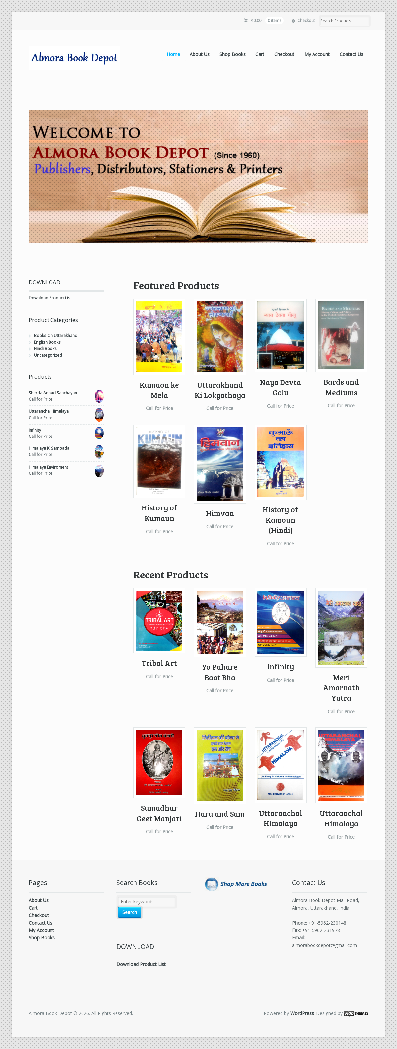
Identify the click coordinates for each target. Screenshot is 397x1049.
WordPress (302, 1013)
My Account (317, 54)
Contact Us (351, 54)
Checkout (306, 20)
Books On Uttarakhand (55, 335)
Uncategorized (48, 355)
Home (173, 54)
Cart (259, 54)
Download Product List (50, 298)
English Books (47, 342)
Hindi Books (45, 348)
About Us (200, 54)
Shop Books (232, 54)
